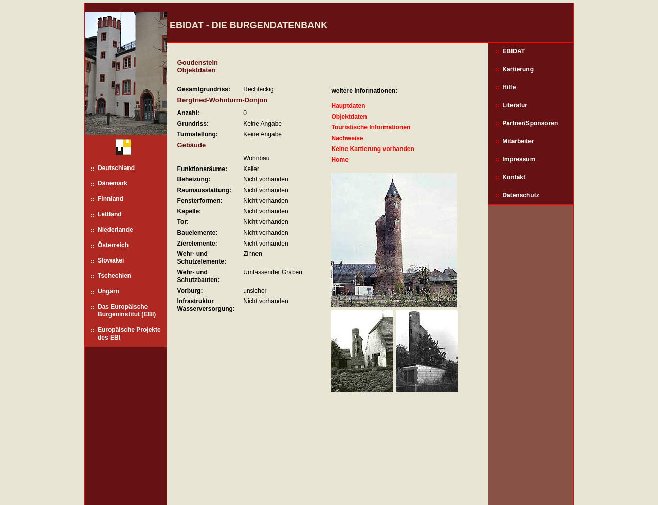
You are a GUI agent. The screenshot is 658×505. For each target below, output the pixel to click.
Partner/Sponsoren (530, 123)
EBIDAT (513, 51)
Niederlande (115, 229)
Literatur (514, 105)
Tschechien (114, 275)
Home (339, 159)
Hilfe (509, 87)
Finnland (110, 198)
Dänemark (112, 183)
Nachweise (347, 138)
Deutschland (116, 168)
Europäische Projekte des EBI (129, 333)
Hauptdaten (348, 105)
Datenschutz (520, 195)
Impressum (518, 159)
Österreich (113, 245)
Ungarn (108, 291)
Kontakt (513, 177)
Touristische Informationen (370, 127)
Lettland (110, 214)
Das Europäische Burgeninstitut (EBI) (127, 310)
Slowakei (111, 260)
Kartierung (518, 69)
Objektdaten (349, 116)
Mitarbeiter (518, 141)
